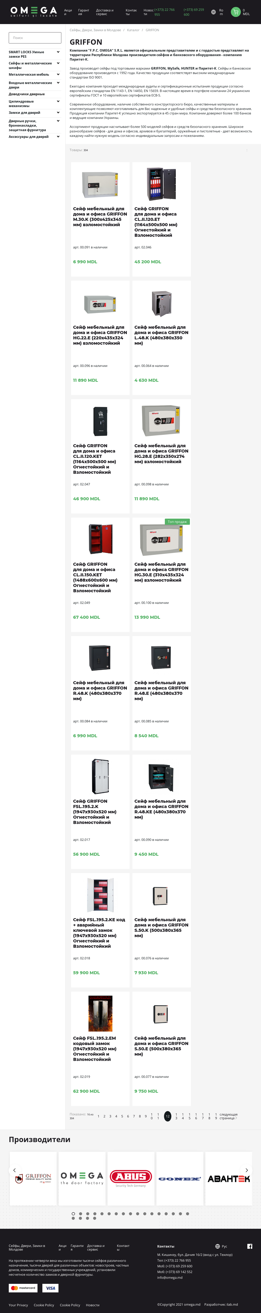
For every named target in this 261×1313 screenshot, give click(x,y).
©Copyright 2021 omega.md (178, 1304)
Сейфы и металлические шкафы (30, 64)
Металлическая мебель (29, 74)
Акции (68, 12)
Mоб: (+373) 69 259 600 (174, 1266)
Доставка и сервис (104, 12)
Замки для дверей (24, 112)
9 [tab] (130, 1213)
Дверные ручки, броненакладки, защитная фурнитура (27, 122)
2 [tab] (80, 1213)
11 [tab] (144, 1213)
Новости (149, 12)
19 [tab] (80, 1218)
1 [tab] (73, 1213)
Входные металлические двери (30, 84)
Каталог (133, 30)
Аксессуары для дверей (29, 136)
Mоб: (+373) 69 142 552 (174, 1272)
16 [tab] (180, 1213)
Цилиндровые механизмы (21, 102)
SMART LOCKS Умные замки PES (26, 53)
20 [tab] (87, 1218)
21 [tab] (94, 1218)
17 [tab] (187, 1213)
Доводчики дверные (27, 94)
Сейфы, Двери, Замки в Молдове (95, 30)
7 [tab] (116, 1213)
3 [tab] (87, 1213)
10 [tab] (137, 1213)
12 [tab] (151, 1213)
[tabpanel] (33, 1179)
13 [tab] (159, 1213)
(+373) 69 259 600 (194, 12)
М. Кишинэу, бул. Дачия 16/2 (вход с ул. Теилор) (194, 1255)
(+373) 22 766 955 (164, 12)
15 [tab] (173, 1213)
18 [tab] (73, 1218)
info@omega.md (170, 1277)
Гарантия (83, 12)
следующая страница (229, 1116)
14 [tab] (166, 1213)
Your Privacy (18, 1305)
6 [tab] (109, 1213)
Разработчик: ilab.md (221, 1304)
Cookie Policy (44, 1305)
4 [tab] (94, 1213)
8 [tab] (123, 1213)
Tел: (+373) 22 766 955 (174, 1260)
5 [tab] (102, 1213)
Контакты (131, 12)
